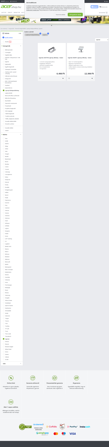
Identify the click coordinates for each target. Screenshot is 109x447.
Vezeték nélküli (8, 128)
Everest (6, 202)
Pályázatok (69, 439)
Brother (6, 164)
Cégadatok (91, 434)
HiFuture (6, 223)
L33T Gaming (7, 238)
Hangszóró (7, 78)
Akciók (7, 42)
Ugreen (6, 339)
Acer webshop (4, 28)
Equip (5, 197)
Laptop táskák (7, 93)
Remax (6, 292)
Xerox (5, 352)
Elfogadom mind (74, 15)
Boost (5, 161)
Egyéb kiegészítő (8, 67)
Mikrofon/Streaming (9, 98)
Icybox (6, 228)
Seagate (6, 298)
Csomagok (7, 52)
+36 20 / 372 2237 (50, 434)
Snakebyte (7, 303)
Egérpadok (7, 64)
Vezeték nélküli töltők (9, 121)
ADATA (6, 143)
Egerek (6, 61)
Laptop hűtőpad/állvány (11, 90)
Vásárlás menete (70, 429)
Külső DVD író (7, 88)
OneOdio (6, 277)
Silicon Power (7, 300)
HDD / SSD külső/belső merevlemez (10, 82)
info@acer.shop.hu (50, 429)
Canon (5, 167)
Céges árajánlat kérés (51, 436)
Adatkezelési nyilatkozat (73, 434)
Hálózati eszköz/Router (10, 76)
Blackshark (7, 159)
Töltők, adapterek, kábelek (11, 119)
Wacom (6, 344)
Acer (5, 138)
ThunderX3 (7, 336)
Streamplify (7, 310)
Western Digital (8, 346)
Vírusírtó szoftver (8, 124)
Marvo (5, 251)
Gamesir (6, 208)
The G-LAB (7, 334)
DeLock (6, 182)
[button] (51, 25)
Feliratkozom (26, 434)
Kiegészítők (12, 28)
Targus (6, 318)
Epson (5, 195)
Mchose (6, 254)
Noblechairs (7, 272)
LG (5, 241)
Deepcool (6, 179)
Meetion (6, 256)
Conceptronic (7, 174)
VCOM (5, 359)
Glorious (6, 218)
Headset (6, 85)
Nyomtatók (7, 101)
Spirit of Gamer (8, 305)
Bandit (5, 156)
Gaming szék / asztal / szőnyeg (10, 72)
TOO (5, 323)
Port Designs (7, 285)
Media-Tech (7, 246)
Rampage (6, 287)
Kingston (6, 231)
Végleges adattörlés (71, 441)
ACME (5, 141)
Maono (6, 249)
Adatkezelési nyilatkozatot (32, 10)
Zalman (6, 357)
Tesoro (6, 321)
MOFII (5, 264)
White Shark (7, 349)
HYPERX (6, 226)
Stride (5, 313)
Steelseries (7, 308)
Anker (5, 149)
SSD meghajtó (7, 111)
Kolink (5, 233)
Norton (6, 274)
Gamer (6, 130)
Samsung (6, 295)
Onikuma (6, 280)
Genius (6, 213)
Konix (5, 236)
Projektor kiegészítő (9, 108)
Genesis (6, 215)
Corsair (6, 169)
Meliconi (6, 259)
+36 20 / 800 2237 (50, 431)
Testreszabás (58, 15)
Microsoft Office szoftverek (11, 95)
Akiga (5, 146)
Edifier (5, 192)
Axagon (6, 154)
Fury (5, 205)
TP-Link (6, 328)
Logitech (6, 244)
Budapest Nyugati (93, 429)
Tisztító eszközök (8, 116)
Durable (6, 187)
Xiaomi (6, 354)
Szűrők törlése (7, 37)
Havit (5, 220)
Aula (5, 151)
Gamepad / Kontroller (9, 69)
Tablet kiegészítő (8, 113)
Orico (5, 282)
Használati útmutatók (72, 436)
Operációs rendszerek (10, 103)
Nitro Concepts (8, 269)
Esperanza (7, 200)
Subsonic (6, 316)
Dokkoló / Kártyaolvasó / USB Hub (11, 58)
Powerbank (7, 106)
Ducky (5, 185)
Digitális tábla (7, 55)
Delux (5, 177)
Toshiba (6, 326)
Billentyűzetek (8, 50)
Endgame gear (8, 190)
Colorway (6, 172)
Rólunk (89, 431)
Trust (5, 331)
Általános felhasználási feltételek (75, 431)
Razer (5, 290)
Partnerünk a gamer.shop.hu (95, 441)
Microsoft (6, 262)
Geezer (6, 210)
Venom (6, 341)
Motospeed (7, 267)
